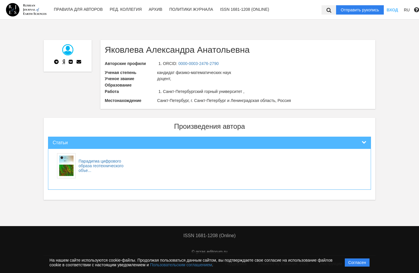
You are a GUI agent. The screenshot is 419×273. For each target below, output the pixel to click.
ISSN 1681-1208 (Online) (244, 9)
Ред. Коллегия (126, 9)
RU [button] (407, 10)
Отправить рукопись (360, 10)
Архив (155, 9)
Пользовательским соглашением (181, 265)
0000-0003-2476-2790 (198, 63)
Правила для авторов (78, 9)
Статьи (60, 142)
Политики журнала (191, 9)
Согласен (357, 262)
